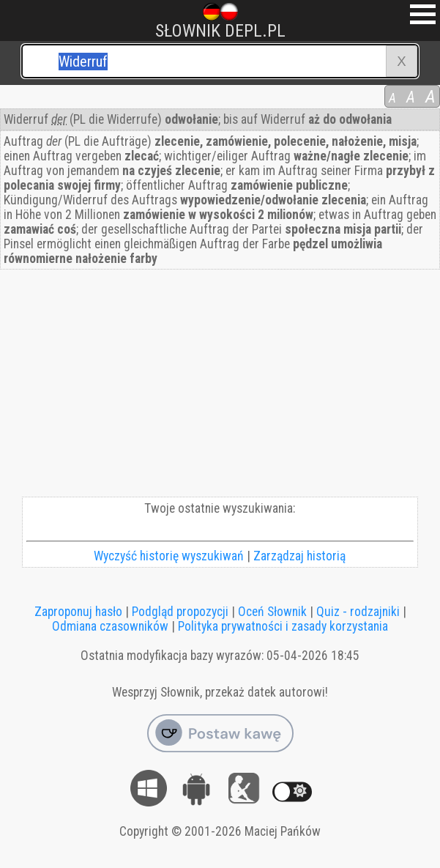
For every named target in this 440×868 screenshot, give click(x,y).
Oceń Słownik (272, 611)
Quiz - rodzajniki (358, 611)
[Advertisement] (220, 386)
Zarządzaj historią (299, 556)
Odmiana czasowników (110, 626)
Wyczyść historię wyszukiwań (169, 556)
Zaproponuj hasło (78, 611)
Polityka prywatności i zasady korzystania (283, 626)
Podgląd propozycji (180, 611)
